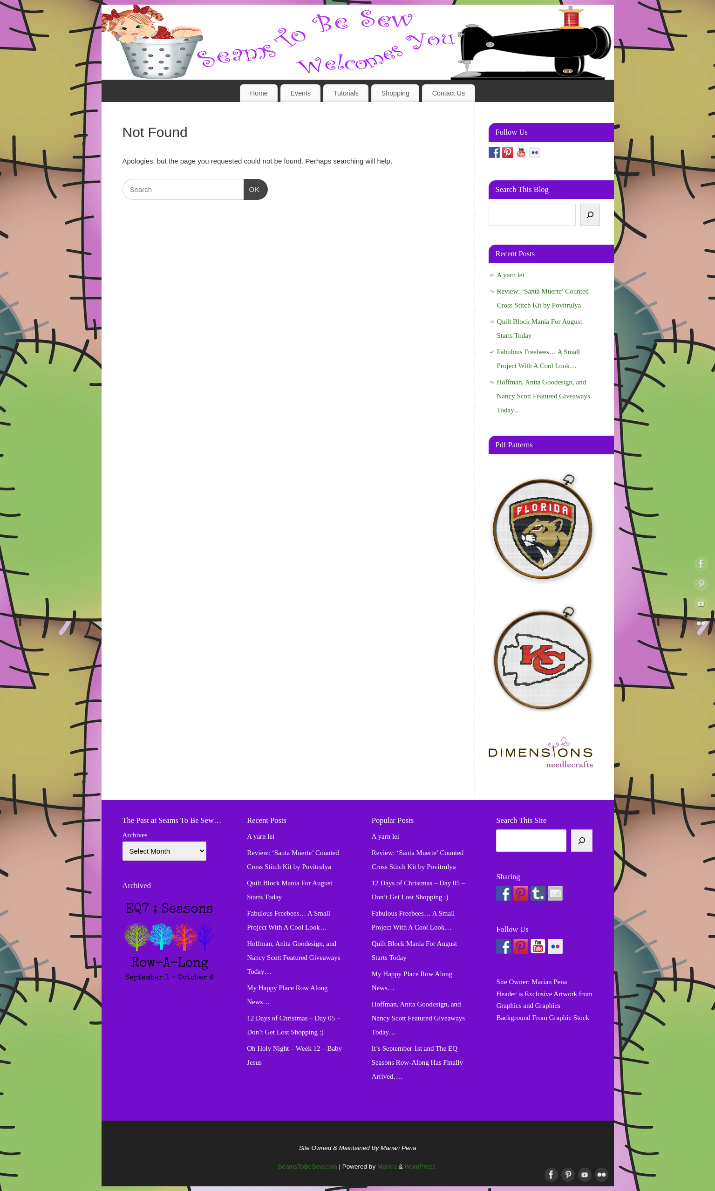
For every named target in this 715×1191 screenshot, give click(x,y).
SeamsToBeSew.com (307, 1166)
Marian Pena (549, 982)
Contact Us (448, 93)
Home (259, 93)
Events (301, 93)
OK (252, 188)
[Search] (590, 215)
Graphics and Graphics (528, 1005)
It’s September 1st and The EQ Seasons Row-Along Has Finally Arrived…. (417, 1062)
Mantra (387, 1166)
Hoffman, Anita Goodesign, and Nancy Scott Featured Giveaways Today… (543, 396)
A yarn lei (510, 275)
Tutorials (346, 93)
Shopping (395, 93)
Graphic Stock (569, 1017)
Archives (135, 835)
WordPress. (420, 1166)
